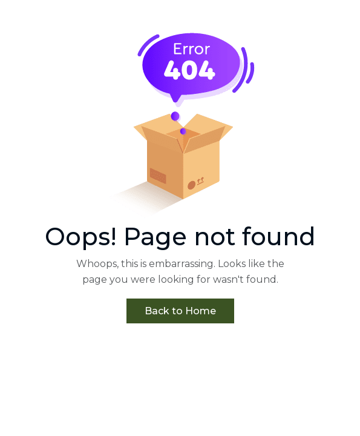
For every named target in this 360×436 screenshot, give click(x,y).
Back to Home (180, 311)
